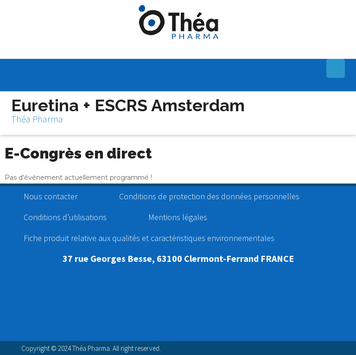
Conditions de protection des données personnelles (209, 196)
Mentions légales (177, 217)
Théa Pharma (37, 119)
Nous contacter (50, 196)
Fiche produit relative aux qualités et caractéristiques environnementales (149, 238)
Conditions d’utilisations (65, 217)
